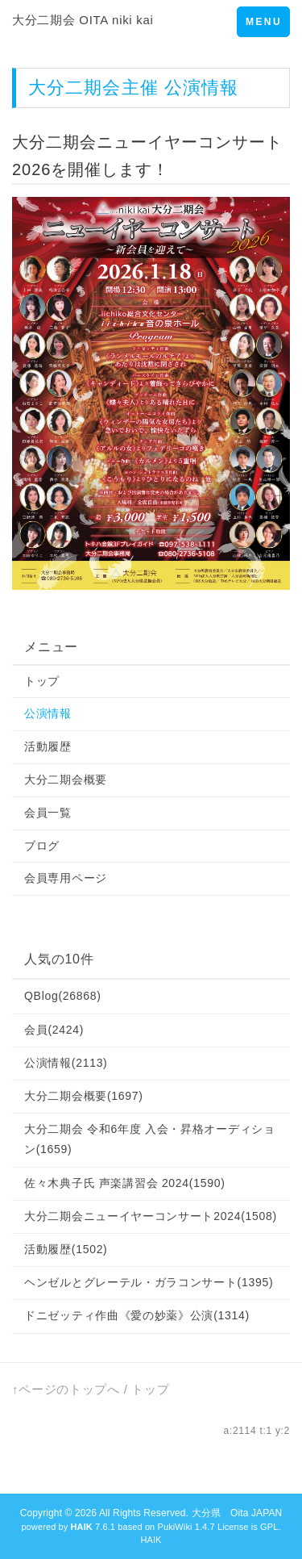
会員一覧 (48, 812)
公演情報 (48, 713)
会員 (54, 1029)
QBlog (62, 995)
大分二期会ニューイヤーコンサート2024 (150, 1216)
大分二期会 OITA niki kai (83, 20)
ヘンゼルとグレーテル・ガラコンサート (148, 1282)
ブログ (42, 845)
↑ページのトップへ (66, 1389)
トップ (42, 681)
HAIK (150, 1539)
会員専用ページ (65, 877)
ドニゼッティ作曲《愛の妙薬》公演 (137, 1315)
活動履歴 (48, 746)
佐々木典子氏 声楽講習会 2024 (124, 1183)
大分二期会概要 (65, 779)
